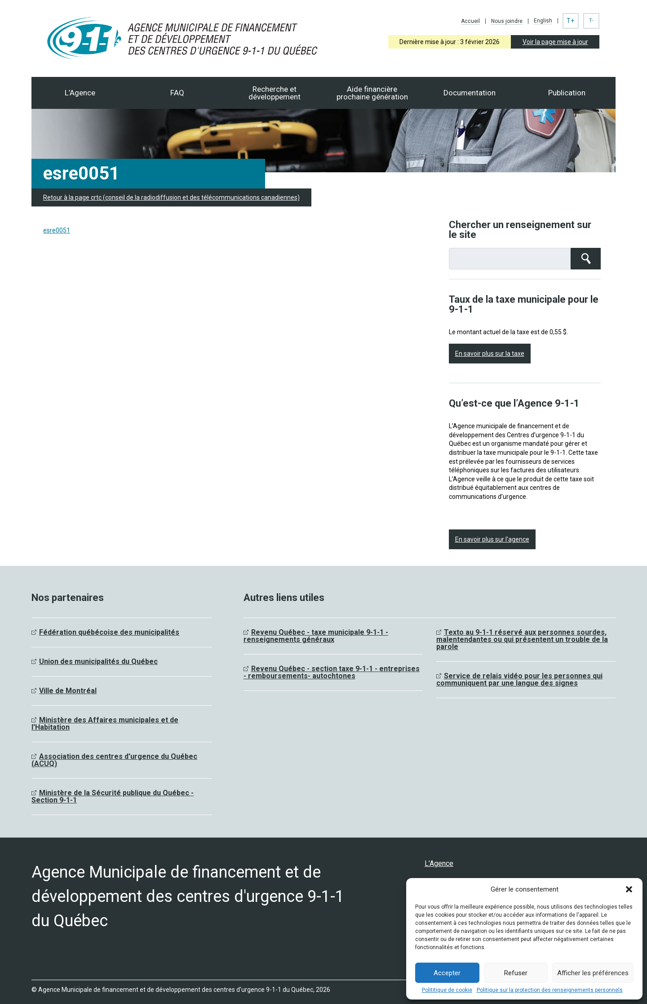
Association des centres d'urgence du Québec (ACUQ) (114, 760)
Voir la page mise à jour (555, 41)
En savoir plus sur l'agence (492, 539)
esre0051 (56, 230)
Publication (566, 92)
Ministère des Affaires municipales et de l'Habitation (104, 723)
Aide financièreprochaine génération (372, 93)
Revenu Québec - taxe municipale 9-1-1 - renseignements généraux (316, 636)
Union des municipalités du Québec (98, 661)
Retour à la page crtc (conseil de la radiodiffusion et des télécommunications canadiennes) (171, 197)
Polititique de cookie (447, 990)
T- (591, 20)
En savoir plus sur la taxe (489, 353)
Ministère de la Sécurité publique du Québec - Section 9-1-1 (112, 796)
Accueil (470, 21)
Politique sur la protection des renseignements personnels (550, 990)
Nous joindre (507, 21)
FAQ (177, 92)
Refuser (515, 973)
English (543, 21)
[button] (629, 889)
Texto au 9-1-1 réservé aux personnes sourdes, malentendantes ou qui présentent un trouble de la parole (522, 639)
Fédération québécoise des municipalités (109, 632)
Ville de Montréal (68, 690)
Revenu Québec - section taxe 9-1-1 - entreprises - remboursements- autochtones (332, 672)
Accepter (447, 973)
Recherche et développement (274, 93)
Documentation (469, 92)
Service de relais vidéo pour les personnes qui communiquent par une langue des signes (519, 679)
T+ (570, 20)
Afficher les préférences (593, 973)
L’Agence (80, 92)
